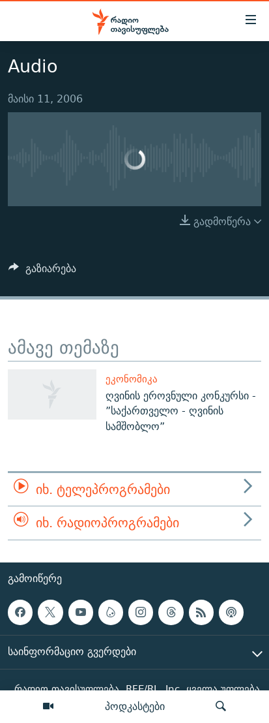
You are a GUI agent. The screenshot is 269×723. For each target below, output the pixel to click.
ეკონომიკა (132, 379)
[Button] (42, 272)
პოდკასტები (135, 706)
